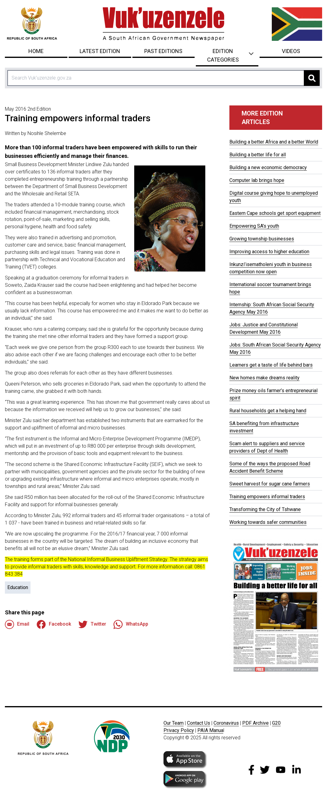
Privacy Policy (179, 730)
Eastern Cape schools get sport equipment (275, 213)
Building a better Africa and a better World (273, 142)
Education (17, 587)
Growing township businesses (261, 239)
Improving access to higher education (269, 251)
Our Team (174, 723)
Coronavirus (226, 723)
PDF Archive (255, 723)
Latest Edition (100, 51)
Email (17, 624)
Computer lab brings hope (256, 180)
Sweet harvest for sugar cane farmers (269, 484)
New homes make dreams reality (264, 378)
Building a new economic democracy (268, 167)
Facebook (54, 624)
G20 (276, 723)
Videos (291, 51)
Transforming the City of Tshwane (265, 509)
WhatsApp (130, 624)
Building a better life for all (257, 155)
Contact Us (198, 723)
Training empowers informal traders (267, 496)
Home (36, 51)
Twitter (92, 624)
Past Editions (163, 51)
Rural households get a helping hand (267, 411)
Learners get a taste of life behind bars (271, 365)
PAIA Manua (210, 730)
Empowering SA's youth (254, 226)
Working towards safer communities (268, 522)
